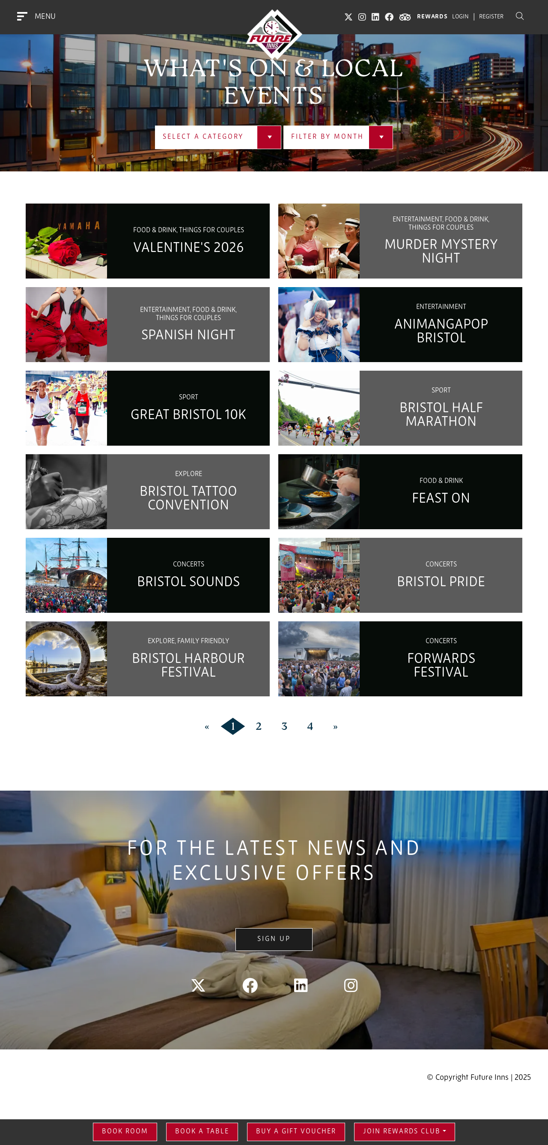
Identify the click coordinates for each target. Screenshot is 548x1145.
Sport (188, 397)
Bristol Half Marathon (441, 415)
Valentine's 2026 (188, 248)
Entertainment (441, 307)
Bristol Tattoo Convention (188, 499)
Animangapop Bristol (441, 332)
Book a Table (202, 1131)
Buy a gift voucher (296, 1131)
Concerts (188, 564)
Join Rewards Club (402, 1131)
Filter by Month (327, 137)
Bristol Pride (441, 583)
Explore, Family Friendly (188, 641)
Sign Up (273, 939)
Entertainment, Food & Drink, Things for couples (441, 223)
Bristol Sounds (188, 583)
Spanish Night (188, 336)
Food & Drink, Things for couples (188, 230)
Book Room (125, 1131)
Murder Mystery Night (441, 252)
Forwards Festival (441, 666)
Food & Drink (441, 481)
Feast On (441, 499)
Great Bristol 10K (188, 416)
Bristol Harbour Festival (188, 666)
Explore (188, 474)
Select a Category (203, 137)
